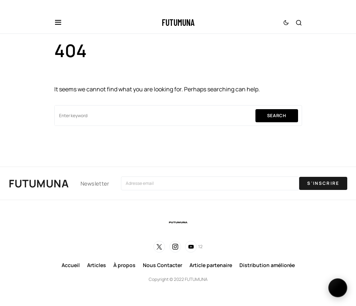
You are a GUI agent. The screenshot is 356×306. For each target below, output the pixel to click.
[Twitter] (159, 246)
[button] (58, 22)
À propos (124, 265)
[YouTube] (194, 246)
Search (276, 115)
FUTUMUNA (178, 22)
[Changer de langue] (337, 287)
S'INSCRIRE (323, 183)
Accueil (71, 265)
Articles (96, 265)
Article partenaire (210, 265)
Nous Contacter (162, 265)
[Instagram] (175, 246)
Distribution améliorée (267, 265)
